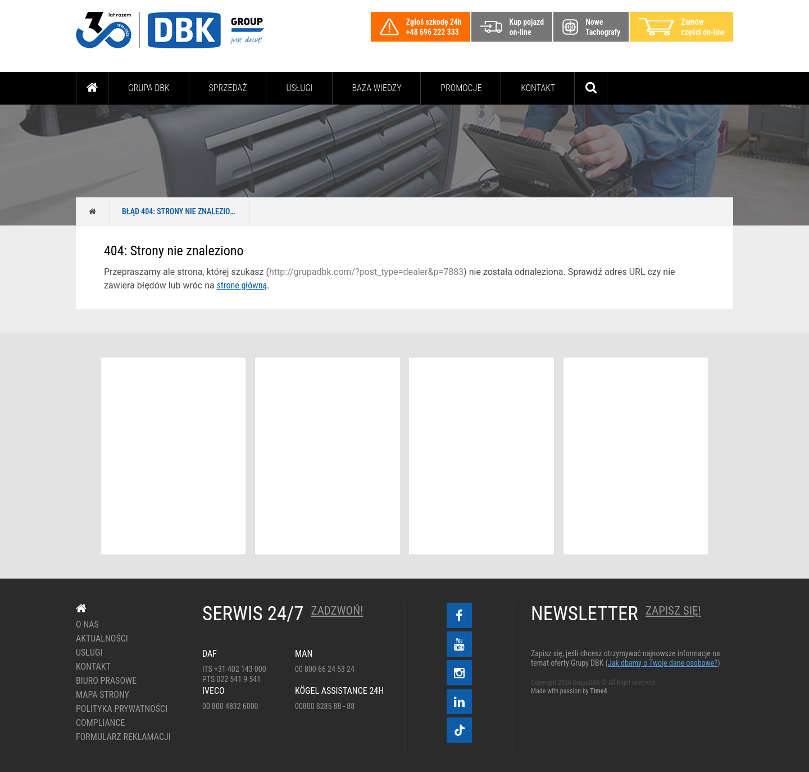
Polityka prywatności (121, 709)
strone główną (242, 285)
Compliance (100, 723)
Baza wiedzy (377, 88)
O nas (87, 625)
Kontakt (538, 88)
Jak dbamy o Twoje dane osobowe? (662, 662)
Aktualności (102, 639)
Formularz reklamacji (122, 737)
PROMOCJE (460, 88)
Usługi (299, 88)
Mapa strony (102, 695)
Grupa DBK (149, 88)
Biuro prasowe (106, 681)
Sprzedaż (227, 88)
